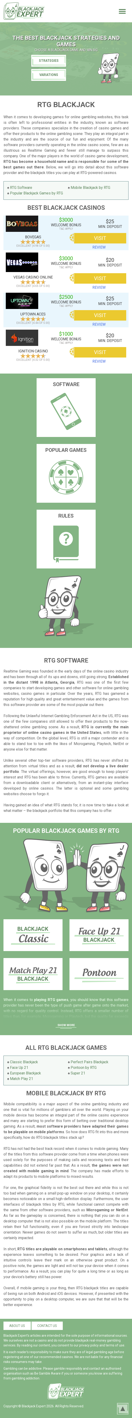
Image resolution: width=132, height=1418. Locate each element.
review (99, 247)
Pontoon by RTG (84, 1067)
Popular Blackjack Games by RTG (36, 193)
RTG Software (21, 187)
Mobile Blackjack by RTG (90, 187)
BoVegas (33, 237)
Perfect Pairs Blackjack (89, 1062)
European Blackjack (25, 1073)
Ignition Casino (33, 351)
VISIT (100, 238)
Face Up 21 (19, 1067)
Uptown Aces (33, 314)
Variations (48, 75)
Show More (66, 1025)
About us (17, 1326)
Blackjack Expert (34, 1406)
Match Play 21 (21, 1079)
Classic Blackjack (24, 1062)
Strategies (49, 60)
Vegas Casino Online (33, 277)
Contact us (47, 1326)
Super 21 (78, 1073)
